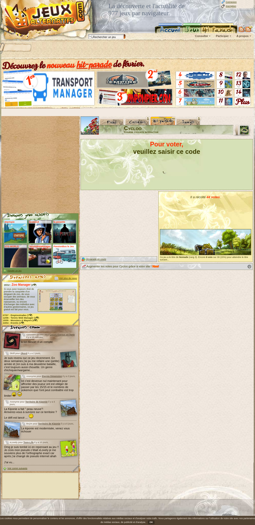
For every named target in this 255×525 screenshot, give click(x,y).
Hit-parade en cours (96, 259)
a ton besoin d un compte (37, 341)
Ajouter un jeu (14, 270)
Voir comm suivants (17, 468)
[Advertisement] (65, 49)
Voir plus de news (68, 278)
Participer (222, 36)
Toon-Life (28, 442)
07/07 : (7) (17, 315)
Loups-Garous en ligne (62, 334)
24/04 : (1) (13, 323)
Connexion (231, 2)
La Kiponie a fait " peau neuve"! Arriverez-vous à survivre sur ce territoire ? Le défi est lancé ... (30, 413)
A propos (242, 36)
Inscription (231, 6)
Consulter (201, 36)
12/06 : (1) (21, 318)
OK (151, 522)
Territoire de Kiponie (36, 402)
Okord (24, 353)
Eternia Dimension (52, 376)
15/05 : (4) (20, 320)
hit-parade (94, 64)
